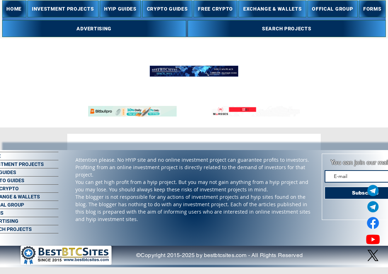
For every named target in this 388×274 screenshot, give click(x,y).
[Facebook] (373, 223)
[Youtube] (373, 239)
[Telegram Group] (373, 207)
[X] (373, 255)
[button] (63, 8)
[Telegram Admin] (373, 190)
